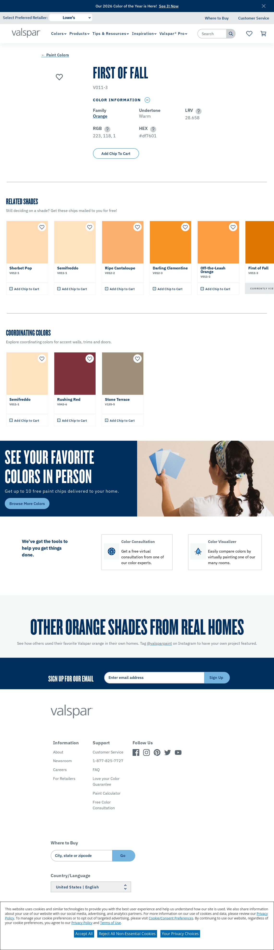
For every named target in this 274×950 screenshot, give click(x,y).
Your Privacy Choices (180, 933)
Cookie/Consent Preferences (171, 918)
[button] (197, 111)
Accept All (84, 933)
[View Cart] (263, 34)
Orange (100, 116)
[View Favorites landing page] (249, 34)
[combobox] (212, 33)
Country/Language (71, 875)
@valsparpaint (159, 643)
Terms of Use (110, 922)
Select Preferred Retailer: (25, 17)
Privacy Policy (81, 922)
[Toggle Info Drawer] (147, 100)
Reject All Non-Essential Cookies (127, 933)
